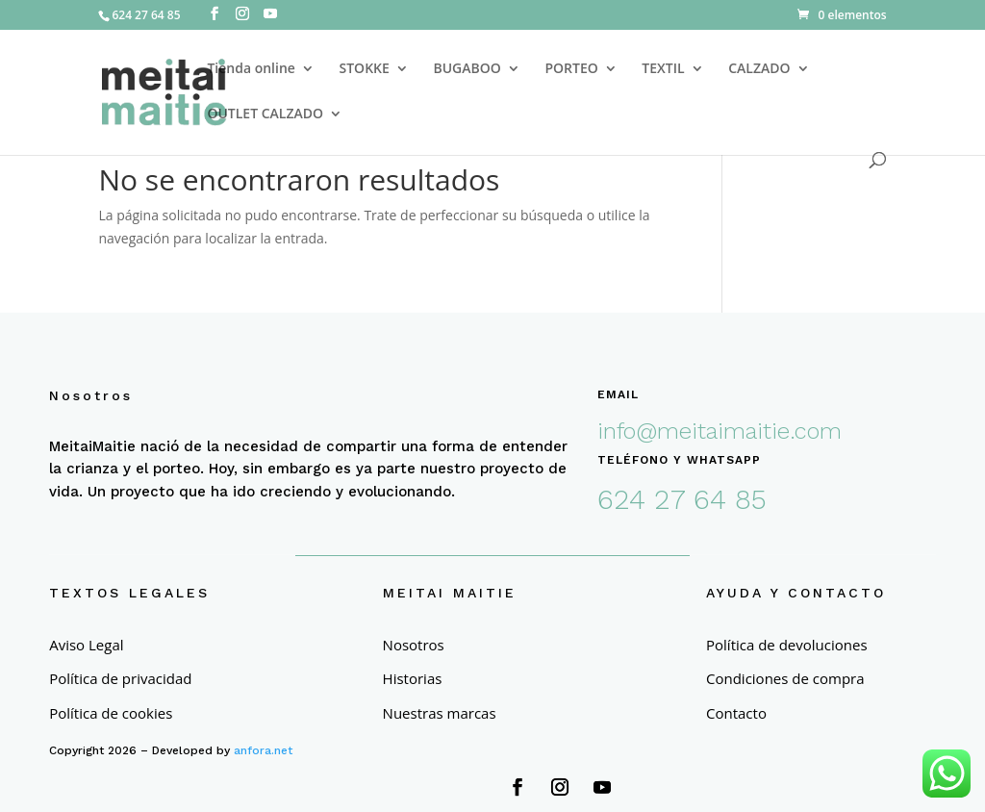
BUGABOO (466, 69)
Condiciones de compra (785, 679)
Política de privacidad (120, 679)
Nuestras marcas (439, 713)
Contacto (736, 713)
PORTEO (570, 69)
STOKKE (365, 69)
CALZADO (759, 69)
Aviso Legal (86, 645)
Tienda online (250, 69)
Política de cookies (110, 713)
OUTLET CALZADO (265, 114)
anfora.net (263, 750)
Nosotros (413, 645)
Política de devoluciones (787, 645)
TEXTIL (663, 69)
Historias (412, 679)
